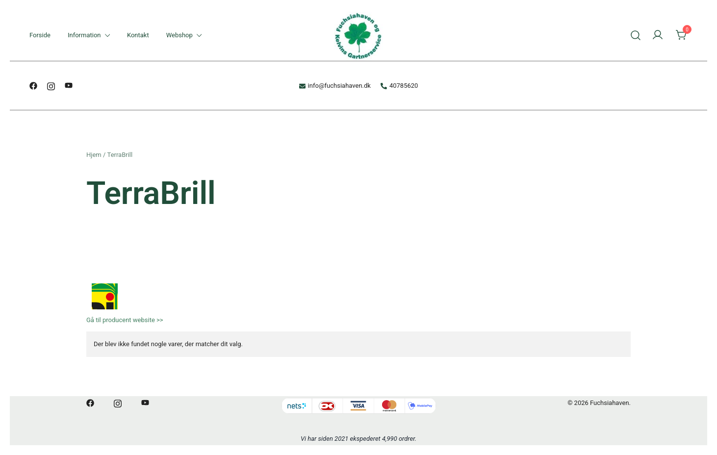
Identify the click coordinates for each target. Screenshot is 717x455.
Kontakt (138, 35)
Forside (40, 35)
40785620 (399, 85)
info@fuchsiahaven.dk (335, 85)
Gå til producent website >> (124, 320)
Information (84, 35)
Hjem (94, 154)
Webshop (179, 35)
